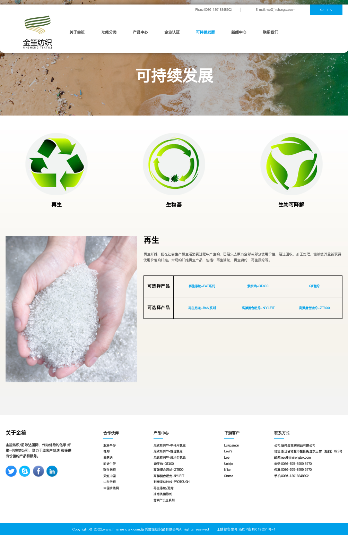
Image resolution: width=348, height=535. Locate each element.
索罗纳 (108, 458)
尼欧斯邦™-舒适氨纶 (168, 451)
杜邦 (106, 451)
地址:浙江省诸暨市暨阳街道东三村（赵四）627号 (308, 451)
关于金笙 (77, 32)
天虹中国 (109, 476)
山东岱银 (109, 482)
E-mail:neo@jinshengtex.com (275, 10)
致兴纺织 (109, 470)
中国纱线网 (111, 488)
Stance (228, 476)
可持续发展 (205, 32)
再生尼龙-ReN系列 (202, 308)
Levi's (228, 451)
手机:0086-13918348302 (291, 476)
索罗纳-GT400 (258, 286)
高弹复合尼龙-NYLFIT (258, 308)
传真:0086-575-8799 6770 (293, 470)
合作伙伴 (111, 433)
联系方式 (281, 433)
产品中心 (140, 32)
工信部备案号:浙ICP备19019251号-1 (246, 529)
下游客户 (232, 433)
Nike (227, 470)
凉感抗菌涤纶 (163, 494)
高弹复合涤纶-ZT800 (314, 308)
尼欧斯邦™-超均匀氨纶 (170, 458)
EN (329, 9)
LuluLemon (231, 445)
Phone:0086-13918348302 (213, 10)
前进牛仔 (109, 464)
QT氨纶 (314, 286)
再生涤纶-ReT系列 (202, 286)
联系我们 (270, 32)
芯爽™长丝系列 (164, 500)
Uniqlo (228, 464)
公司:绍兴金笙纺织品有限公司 (294, 445)
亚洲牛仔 (109, 445)
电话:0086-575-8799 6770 (293, 464)
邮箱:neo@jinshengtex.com (292, 458)
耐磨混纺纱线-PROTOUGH (172, 482)
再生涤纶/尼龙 (164, 488)
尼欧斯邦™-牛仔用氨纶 (170, 445)
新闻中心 (238, 32)
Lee (226, 458)
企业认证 (172, 32)
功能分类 (108, 32)
